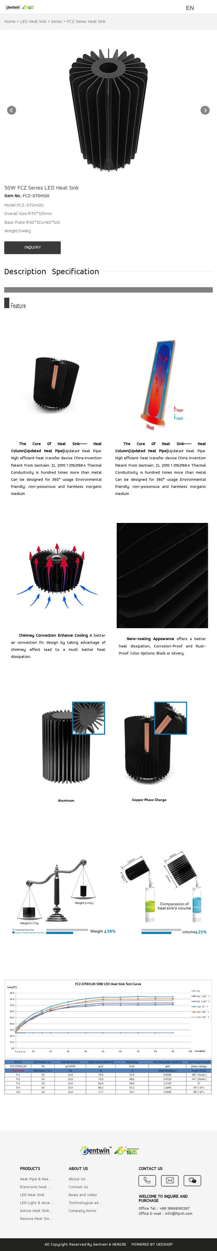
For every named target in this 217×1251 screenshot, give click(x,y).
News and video (83, 1195)
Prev (11, 110)
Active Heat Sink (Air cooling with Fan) (36, 1211)
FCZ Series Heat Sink (86, 22)
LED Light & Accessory (36, 1203)
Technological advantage (85, 1203)
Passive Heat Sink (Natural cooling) (36, 1219)
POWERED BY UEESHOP (152, 1245)
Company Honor (83, 1211)
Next (205, 110)
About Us (77, 1179)
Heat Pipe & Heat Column (36, 1179)
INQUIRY (32, 247)
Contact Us (78, 1187)
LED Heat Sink (33, 22)
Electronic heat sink (36, 1187)
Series (56, 22)
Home (10, 22)
